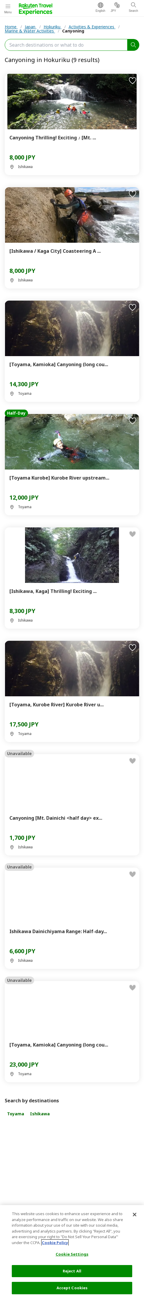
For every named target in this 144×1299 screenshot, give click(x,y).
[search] (133, 45)
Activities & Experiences (92, 27)
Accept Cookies (72, 1287)
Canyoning (73, 31)
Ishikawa (40, 1114)
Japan (31, 27)
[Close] (134, 1214)
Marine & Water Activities (30, 31)
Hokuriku (53, 27)
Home (11, 27)
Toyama (15, 1114)
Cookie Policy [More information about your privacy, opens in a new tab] (55, 1242)
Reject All (72, 1271)
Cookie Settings (72, 1254)
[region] (72, 1252)
